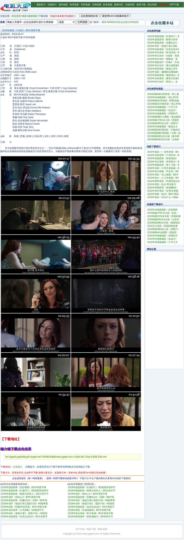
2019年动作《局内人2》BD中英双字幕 (20, 497)
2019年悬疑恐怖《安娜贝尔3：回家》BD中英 (24, 500)
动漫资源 (129, 4)
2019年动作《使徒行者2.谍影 (162, 46)
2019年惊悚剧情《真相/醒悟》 (162, 187)
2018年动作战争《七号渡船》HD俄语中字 (22, 510)
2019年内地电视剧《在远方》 (162, 110)
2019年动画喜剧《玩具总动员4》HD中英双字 (24, 516)
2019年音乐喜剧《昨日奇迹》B (163, 52)
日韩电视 (96, 4)
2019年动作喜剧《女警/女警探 (162, 190)
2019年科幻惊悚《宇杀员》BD (162, 171)
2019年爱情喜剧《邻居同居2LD (163, 181)
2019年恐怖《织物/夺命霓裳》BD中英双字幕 (24, 506)
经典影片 (52, 4)
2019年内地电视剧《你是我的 (162, 209)
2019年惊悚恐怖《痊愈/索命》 (162, 158)
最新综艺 (118, 4)
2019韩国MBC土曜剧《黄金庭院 (163, 116)
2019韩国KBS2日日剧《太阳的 (163, 139)
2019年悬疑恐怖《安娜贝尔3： (163, 42)
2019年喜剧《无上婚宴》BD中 (162, 174)
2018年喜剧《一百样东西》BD (162, 152)
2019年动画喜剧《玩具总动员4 (163, 49)
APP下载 (174, 4)
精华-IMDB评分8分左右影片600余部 (120, 22)
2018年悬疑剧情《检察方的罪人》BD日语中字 (24, 493)
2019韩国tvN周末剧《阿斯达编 (163, 100)
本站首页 (16, 16)
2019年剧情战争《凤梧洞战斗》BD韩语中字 (90, 516)
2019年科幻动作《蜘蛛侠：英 (162, 59)
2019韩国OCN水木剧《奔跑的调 (163, 216)
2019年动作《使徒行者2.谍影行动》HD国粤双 (24, 503)
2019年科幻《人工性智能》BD (162, 178)
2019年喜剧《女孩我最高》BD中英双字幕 (89, 510)
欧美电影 (74, 4)
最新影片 (41, 4)
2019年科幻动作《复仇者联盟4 (163, 65)
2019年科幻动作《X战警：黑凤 (163, 55)
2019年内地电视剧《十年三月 (162, 107)
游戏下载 (141, 4)
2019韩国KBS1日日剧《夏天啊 (163, 136)
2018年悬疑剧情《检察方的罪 (162, 39)
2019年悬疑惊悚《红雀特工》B (163, 36)
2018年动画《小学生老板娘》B (163, 168)
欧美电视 (107, 4)
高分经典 (152, 4)
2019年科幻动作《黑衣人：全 (162, 81)
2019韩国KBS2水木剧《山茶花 (163, 219)
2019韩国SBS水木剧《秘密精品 (163, 222)
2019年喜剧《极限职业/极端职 (162, 72)
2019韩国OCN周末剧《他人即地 (163, 103)
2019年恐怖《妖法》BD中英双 (162, 194)
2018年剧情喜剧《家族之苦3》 (163, 68)
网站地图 (102, 529)
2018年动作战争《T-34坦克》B (163, 155)
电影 (24, 16)
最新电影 (32, 16)
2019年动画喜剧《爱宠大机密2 (163, 78)
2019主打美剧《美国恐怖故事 (162, 226)
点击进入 (17, 466)
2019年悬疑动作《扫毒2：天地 (163, 62)
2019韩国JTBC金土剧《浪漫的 (163, 120)
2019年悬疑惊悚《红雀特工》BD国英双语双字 (24, 490)
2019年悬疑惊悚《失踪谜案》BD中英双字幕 (23, 487)
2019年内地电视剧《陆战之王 (162, 126)
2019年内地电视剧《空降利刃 (162, 113)
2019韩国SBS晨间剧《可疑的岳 (163, 129)
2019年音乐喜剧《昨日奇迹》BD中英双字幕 (90, 513)
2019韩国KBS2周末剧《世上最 (163, 94)
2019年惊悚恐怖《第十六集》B (163, 165)
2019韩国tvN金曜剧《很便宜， (163, 232)
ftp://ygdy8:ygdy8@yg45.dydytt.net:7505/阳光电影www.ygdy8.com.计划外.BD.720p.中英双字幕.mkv (56, 456)
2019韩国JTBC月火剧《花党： (163, 213)
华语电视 (85, 4)
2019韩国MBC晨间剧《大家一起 (163, 133)
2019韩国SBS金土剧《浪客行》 (163, 123)
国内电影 (63, 4)
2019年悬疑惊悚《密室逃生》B (163, 75)
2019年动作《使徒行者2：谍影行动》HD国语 (24, 513)
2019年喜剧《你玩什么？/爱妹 (162, 197)
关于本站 (80, 529)
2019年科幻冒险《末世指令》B (163, 161)
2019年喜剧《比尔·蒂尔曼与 (161, 184)
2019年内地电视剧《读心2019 (162, 97)
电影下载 (91, 529)
